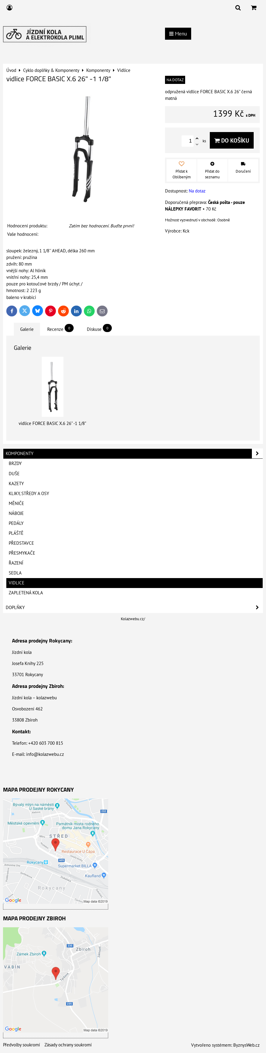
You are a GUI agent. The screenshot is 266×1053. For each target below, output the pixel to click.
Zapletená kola (26, 593)
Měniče (16, 503)
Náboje (16, 513)
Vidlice (16, 583)
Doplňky (134, 607)
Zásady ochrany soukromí (68, 1045)
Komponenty (134, 453)
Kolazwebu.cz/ (133, 618)
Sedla (15, 573)
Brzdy (15, 463)
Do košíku (231, 140)
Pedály (16, 523)
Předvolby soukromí (21, 1045)
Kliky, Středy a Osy (29, 493)
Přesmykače (22, 553)
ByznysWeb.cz (246, 1045)
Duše (14, 473)
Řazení (16, 563)
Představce (21, 543)
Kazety (16, 483)
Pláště (16, 533)
